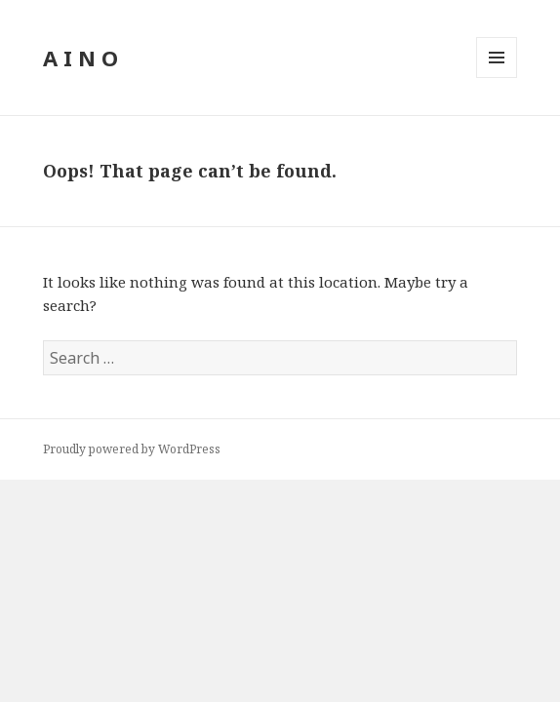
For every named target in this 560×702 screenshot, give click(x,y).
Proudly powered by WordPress (131, 449)
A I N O (80, 57)
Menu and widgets (497, 77)
